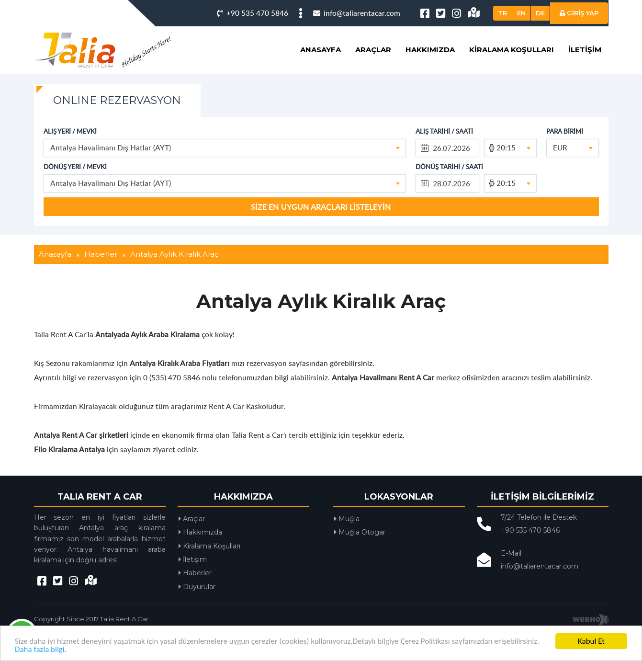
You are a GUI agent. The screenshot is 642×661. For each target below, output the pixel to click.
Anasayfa (320, 49)
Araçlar (373, 49)
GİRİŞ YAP (579, 13)
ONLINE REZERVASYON (117, 100)
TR (502, 13)
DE (540, 13)
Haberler (195, 573)
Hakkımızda (430, 49)
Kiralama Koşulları (511, 49)
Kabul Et (591, 641)
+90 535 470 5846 (252, 13)
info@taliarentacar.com (356, 13)
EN (521, 13)
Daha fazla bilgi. (41, 649)
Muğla (347, 518)
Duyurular (197, 586)
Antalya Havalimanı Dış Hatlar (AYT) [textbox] (110, 147)
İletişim (584, 49)
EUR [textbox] (560, 147)
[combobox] (225, 148)
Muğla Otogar (359, 532)
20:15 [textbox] (506, 147)
